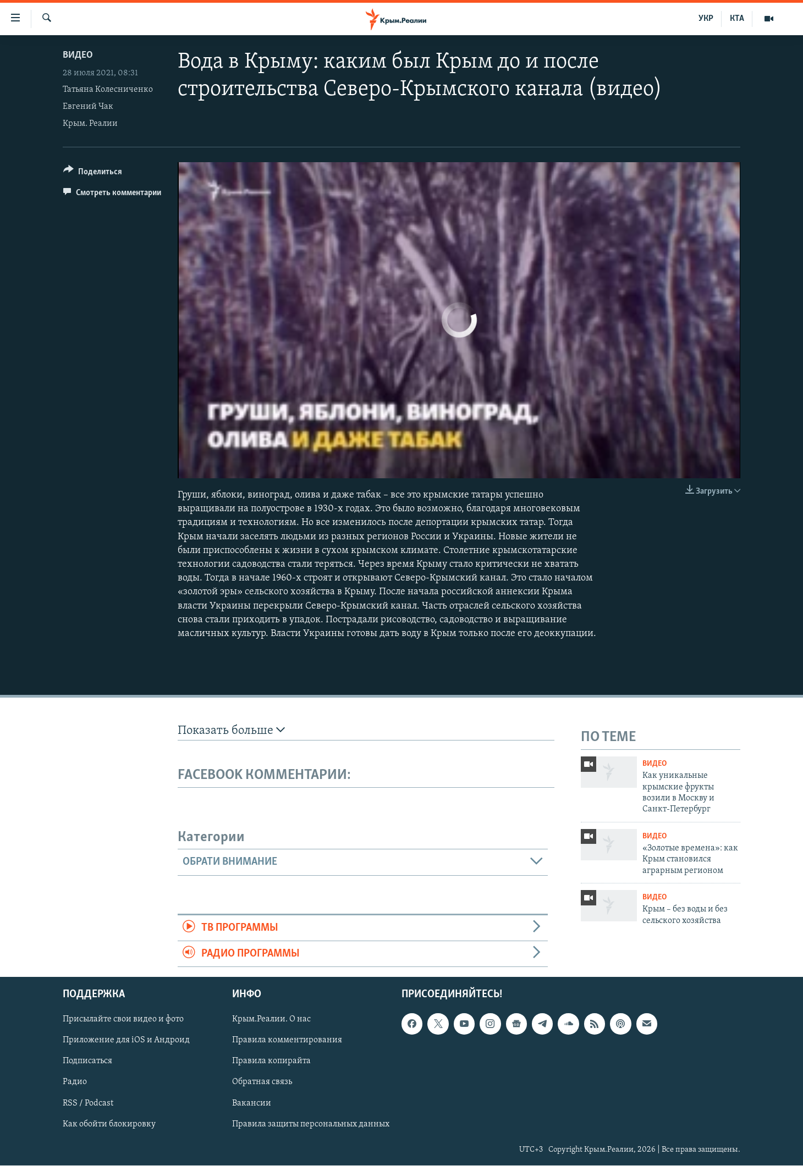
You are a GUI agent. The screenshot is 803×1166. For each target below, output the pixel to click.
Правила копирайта (271, 1061)
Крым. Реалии (90, 123)
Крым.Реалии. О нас (271, 1019)
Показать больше (231, 730)
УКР (705, 18)
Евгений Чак (88, 106)
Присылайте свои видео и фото (123, 1019)
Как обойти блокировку (109, 1124)
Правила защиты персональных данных (310, 1124)
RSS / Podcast (88, 1103)
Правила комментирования (287, 1040)
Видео (78, 55)
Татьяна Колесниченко (108, 89)
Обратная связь (262, 1082)
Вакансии (251, 1103)
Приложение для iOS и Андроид (126, 1040)
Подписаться (87, 1061)
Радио (75, 1082)
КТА (737, 18)
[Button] (92, 173)
